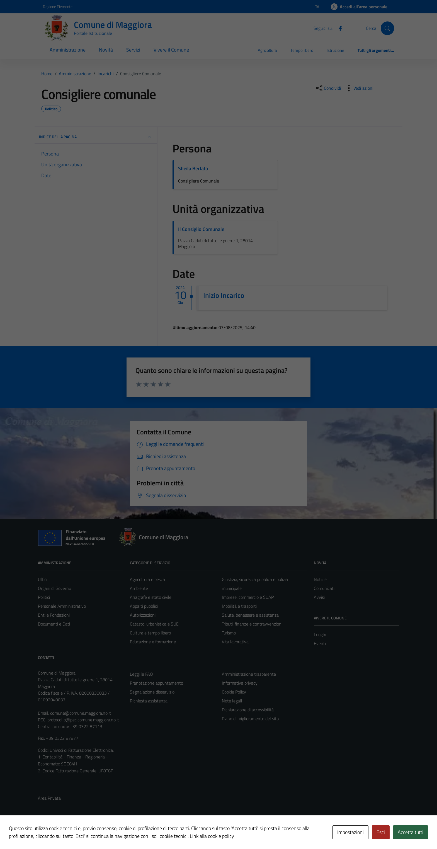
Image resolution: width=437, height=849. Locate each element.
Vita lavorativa (235, 641)
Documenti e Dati (54, 624)
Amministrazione (68, 49)
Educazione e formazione (153, 641)
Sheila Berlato (193, 168)
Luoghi (320, 634)
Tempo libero (301, 50)
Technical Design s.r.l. (76, 832)
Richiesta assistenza (148, 700)
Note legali (232, 700)
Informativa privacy (240, 683)
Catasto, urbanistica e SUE (154, 624)
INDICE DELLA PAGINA (96, 136)
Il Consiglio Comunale (201, 229)
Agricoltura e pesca (147, 579)
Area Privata (49, 798)
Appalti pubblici (144, 606)
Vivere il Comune (171, 49)
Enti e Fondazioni (54, 615)
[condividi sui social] (328, 88)
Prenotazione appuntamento (156, 683)
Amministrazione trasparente (249, 674)
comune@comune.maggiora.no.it (80, 713)
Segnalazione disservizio (152, 692)
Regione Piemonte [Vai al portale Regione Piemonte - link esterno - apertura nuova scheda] (57, 6)
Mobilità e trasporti (239, 606)
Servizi (133, 49)
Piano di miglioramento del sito (250, 718)
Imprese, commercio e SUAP (248, 597)
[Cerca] (387, 28)
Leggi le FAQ (141, 674)
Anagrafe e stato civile (150, 597)
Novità (106, 49)
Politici (44, 597)
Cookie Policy (234, 692)
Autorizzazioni (143, 615)
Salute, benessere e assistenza (250, 615)
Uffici (42, 579)
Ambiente (139, 588)
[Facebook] (338, 28)
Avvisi (319, 597)
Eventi (320, 643)
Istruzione (335, 50)
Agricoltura (267, 50)
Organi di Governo (54, 588)
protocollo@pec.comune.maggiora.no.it (83, 719)
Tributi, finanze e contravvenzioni (252, 624)
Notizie (320, 579)
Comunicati (324, 588)
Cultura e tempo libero (150, 632)
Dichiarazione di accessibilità (248, 709)
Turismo (229, 632)
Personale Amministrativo (62, 606)
